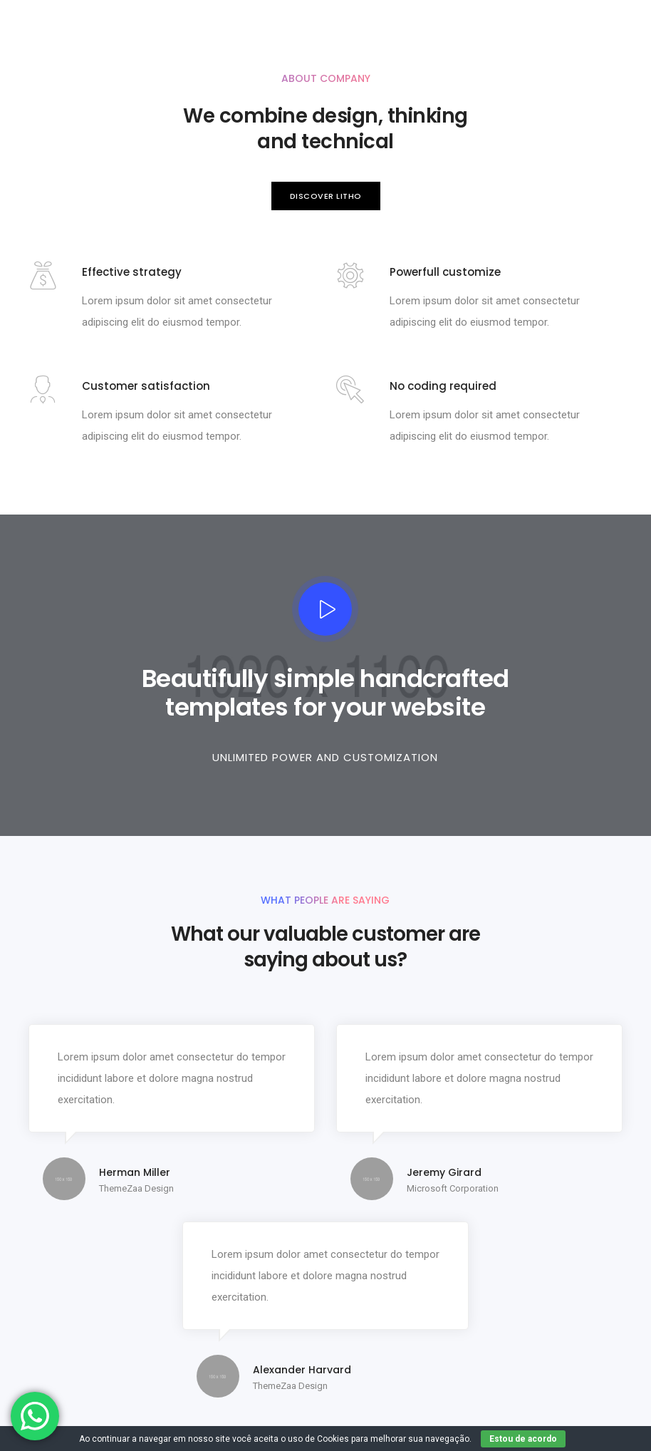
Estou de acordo (523, 1439)
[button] (325, 196)
